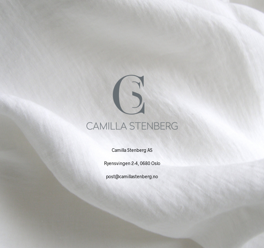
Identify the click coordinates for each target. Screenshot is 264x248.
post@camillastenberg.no (132, 176)
